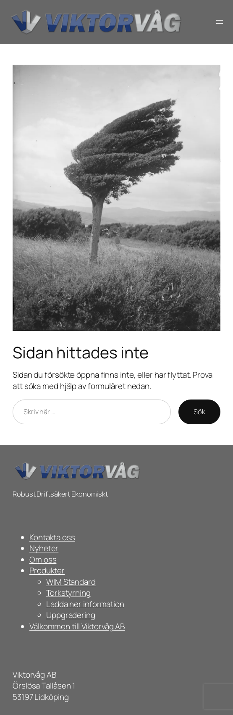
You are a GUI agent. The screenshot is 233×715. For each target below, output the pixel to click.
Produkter (47, 570)
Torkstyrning (68, 592)
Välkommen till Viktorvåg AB (77, 626)
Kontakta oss (52, 537)
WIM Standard (71, 581)
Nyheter (43, 548)
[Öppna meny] (220, 22)
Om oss (42, 559)
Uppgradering (70, 615)
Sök (199, 411)
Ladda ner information (85, 604)
